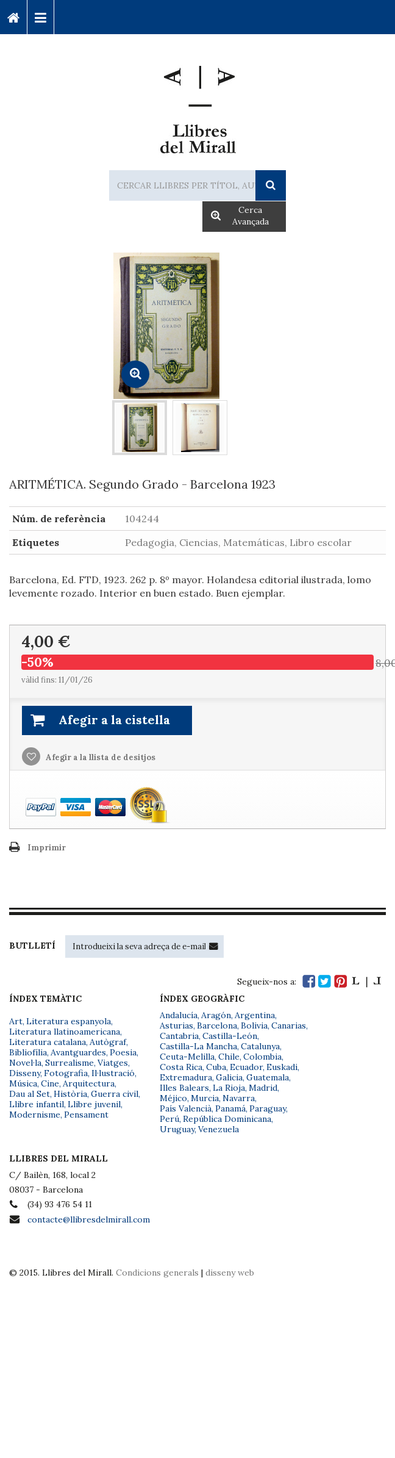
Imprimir (46, 847)
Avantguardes (78, 1052)
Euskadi (281, 1066)
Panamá (230, 1108)
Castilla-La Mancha (198, 1046)
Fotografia (66, 1073)
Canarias (288, 1025)
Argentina (255, 1015)
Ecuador (246, 1066)
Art (16, 1021)
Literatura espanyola (68, 1021)
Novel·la (25, 1062)
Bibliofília (28, 1052)
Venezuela (218, 1129)
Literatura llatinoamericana (64, 1031)
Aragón (216, 1015)
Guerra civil (114, 1093)
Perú (169, 1118)
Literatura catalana (47, 1041)
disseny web (229, 1272)
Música (23, 1083)
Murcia (205, 1098)
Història (70, 1093)
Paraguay (267, 1108)
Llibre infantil (36, 1104)
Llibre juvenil (94, 1104)
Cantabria (179, 1035)
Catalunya (260, 1046)
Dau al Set (29, 1093)
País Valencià (186, 1108)
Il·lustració (113, 1073)
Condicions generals (157, 1272)
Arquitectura (89, 1083)
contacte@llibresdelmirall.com (88, 1219)
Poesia (123, 1052)
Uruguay (177, 1129)
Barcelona (217, 1025)
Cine (50, 1083)
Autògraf (108, 1041)
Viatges (113, 1062)
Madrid (263, 1087)
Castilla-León (229, 1035)
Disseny (24, 1073)
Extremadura (186, 1077)
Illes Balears (184, 1087)
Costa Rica (181, 1066)
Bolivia (254, 1025)
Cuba (216, 1066)
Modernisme (34, 1114)
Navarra (238, 1098)
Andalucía (179, 1015)
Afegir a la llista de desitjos (99, 757)
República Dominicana (227, 1118)
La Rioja (229, 1087)
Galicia (229, 1077)
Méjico (173, 1098)
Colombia (262, 1056)
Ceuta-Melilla (187, 1056)
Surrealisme (69, 1062)
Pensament (86, 1114)
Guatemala (267, 1077)
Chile (229, 1056)
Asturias (176, 1025)
